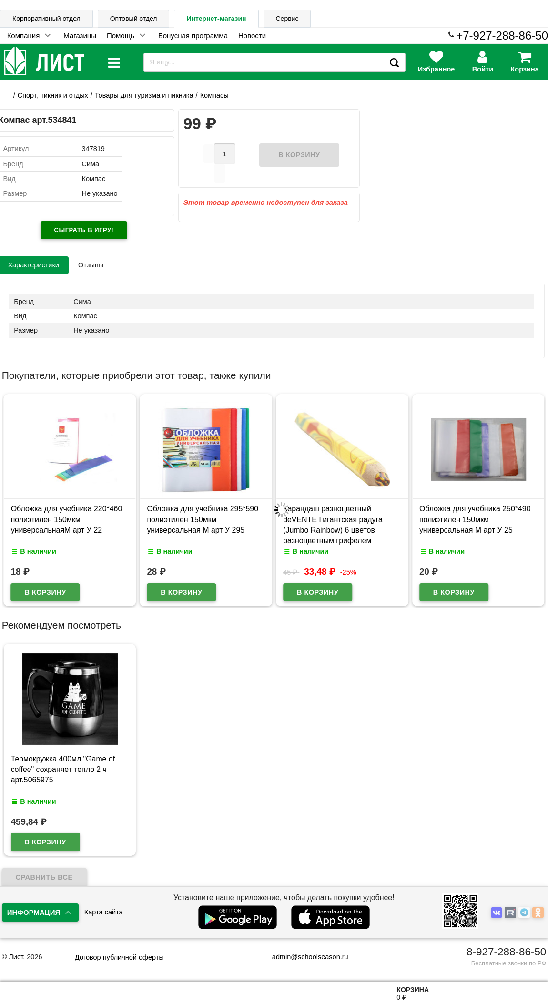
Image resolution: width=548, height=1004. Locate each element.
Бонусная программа (193, 35)
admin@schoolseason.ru (304, 957)
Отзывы (90, 265)
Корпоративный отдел (46, 18)
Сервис (287, 18)
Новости (252, 35)
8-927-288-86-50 (506, 952)
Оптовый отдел (133, 18)
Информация (34, 912)
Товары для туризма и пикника (144, 95)
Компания (23, 35)
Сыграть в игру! (84, 229)
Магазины (79, 35)
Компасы (214, 95)
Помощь (120, 35)
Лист (16, 957)
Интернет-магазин (216, 18)
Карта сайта (103, 912)
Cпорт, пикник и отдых (53, 95)
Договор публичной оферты (119, 957)
